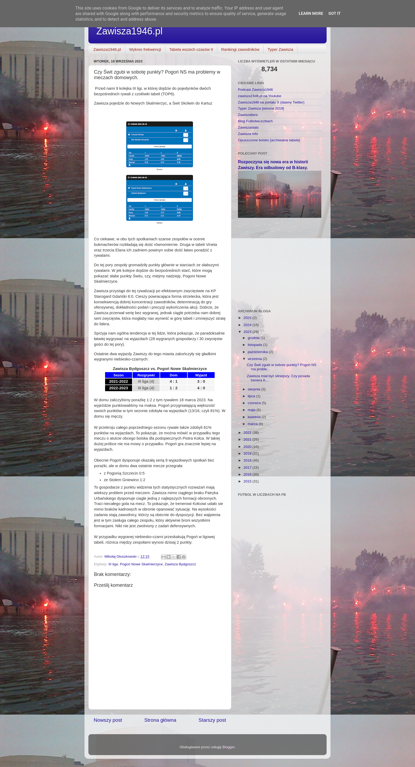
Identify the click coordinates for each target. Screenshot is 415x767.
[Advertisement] (279, 260)
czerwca (255, 403)
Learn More (311, 13)
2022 (247, 433)
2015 (247, 481)
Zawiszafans (248, 115)
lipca (252, 396)
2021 (247, 439)
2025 (247, 318)
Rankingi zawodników (240, 49)
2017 (247, 468)
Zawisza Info (248, 134)
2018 (247, 460)
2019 (247, 453)
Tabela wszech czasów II (191, 49)
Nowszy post (108, 720)
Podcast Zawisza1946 (255, 90)
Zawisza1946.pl (129, 31)
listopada (255, 345)
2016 (247, 474)
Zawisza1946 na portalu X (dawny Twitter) (271, 102)
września (255, 359)
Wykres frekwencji (145, 49)
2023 (247, 332)
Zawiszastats (248, 127)
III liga (113, 564)
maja (252, 410)
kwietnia (255, 417)
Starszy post (212, 720)
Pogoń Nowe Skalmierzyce (141, 564)
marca (253, 424)
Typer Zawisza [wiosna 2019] (261, 108)
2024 (247, 325)
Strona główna (160, 720)
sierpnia (254, 389)
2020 (247, 447)
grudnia (254, 338)
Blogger (228, 747)
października (258, 352)
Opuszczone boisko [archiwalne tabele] (269, 140)
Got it (334, 13)
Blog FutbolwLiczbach (255, 121)
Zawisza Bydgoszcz (180, 564)
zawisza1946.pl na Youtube (259, 96)
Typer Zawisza (280, 49)
